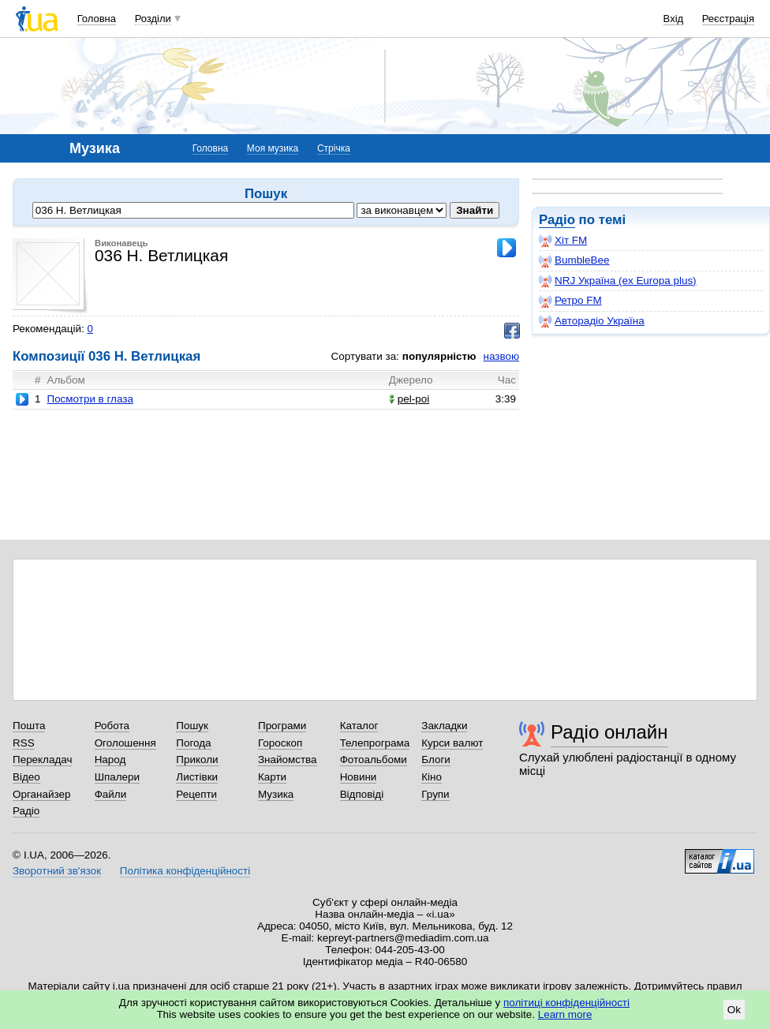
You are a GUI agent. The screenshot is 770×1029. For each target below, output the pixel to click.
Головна (96, 18)
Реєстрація (728, 18)
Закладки (444, 726)
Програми (282, 726)
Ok (734, 1010)
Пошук (192, 726)
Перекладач (42, 759)
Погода (193, 743)
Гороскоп (280, 743)
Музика (275, 794)
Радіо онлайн (609, 732)
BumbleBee (574, 260)
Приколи (197, 759)
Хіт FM (563, 240)
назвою (501, 356)
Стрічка (333, 148)
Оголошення (125, 743)
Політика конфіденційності (185, 871)
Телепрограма (375, 743)
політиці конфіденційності (566, 1002)
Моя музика (272, 148)
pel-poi (409, 399)
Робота (112, 726)
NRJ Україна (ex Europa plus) (618, 281)
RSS (24, 743)
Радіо (557, 219)
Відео (26, 777)
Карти (272, 777)
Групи (435, 794)
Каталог (359, 726)
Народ (110, 759)
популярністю (439, 356)
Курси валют (452, 743)
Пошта (29, 726)
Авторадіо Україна (592, 321)
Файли (111, 794)
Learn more (565, 1014)
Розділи (153, 18)
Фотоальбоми (373, 759)
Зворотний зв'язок (57, 871)
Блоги (435, 759)
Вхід (673, 18)
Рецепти (196, 794)
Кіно (431, 777)
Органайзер (41, 794)
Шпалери (117, 777)
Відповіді (362, 794)
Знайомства (287, 759)
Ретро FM (570, 300)
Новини (358, 777)
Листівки (197, 777)
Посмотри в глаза (90, 399)
